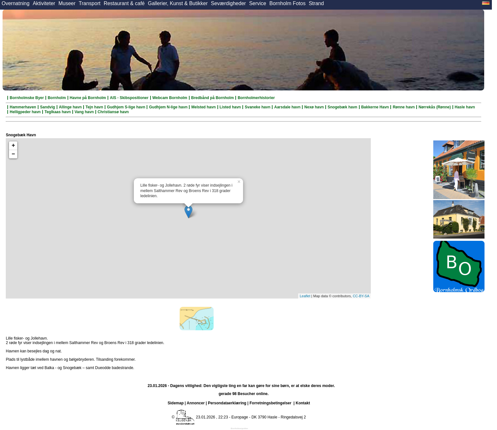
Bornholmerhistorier (256, 98)
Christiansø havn (113, 112)
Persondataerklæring (227, 403)
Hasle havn (465, 107)
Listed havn (230, 107)
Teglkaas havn (58, 112)
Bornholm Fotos (287, 3)
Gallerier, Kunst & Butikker (178, 3)
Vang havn (84, 112)
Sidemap (176, 403)
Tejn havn (94, 107)
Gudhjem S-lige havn (126, 107)
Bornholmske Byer (27, 98)
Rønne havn (404, 107)
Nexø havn (314, 107)
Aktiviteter (44, 3)
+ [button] (13, 145)
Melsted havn (203, 107)
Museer (66, 3)
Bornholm (57, 98)
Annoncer (196, 403)
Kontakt (303, 403)
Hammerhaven (23, 107)
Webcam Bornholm (169, 98)
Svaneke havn (257, 107)
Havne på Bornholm (88, 98)
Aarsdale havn (287, 107)
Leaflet (305, 296)
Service (257, 3)
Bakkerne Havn (375, 107)
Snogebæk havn (342, 107)
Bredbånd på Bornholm (212, 98)
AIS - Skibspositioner (129, 98)
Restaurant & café (124, 3)
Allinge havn (70, 107)
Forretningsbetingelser (270, 403)
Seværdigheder (228, 3)
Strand (316, 3)
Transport (90, 3)
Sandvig (47, 107)
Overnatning (15, 3)
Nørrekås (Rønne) (435, 107)
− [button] (13, 154)
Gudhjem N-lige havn (168, 107)
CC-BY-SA (361, 296)
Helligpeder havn (25, 112)
